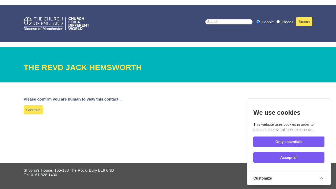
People (265, 22)
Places (284, 22)
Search (304, 22)
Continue (33, 110)
